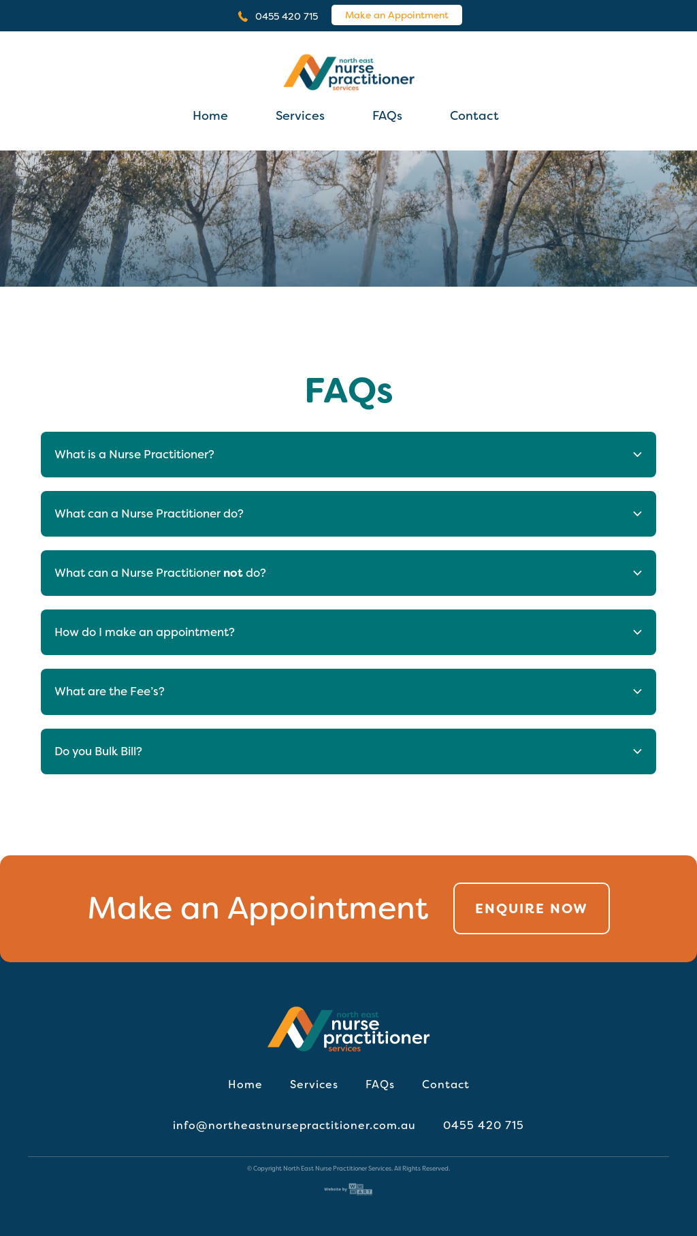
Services (300, 115)
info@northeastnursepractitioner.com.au (294, 1125)
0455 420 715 (286, 16)
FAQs (387, 115)
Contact (474, 115)
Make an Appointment (397, 15)
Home (210, 115)
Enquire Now (531, 908)
